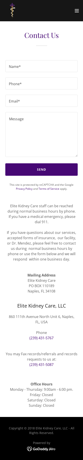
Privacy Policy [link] (24, 189)
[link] (12, 11)
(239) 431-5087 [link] (41, 364)
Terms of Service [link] (49, 189)
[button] (76, 10)
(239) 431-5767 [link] (41, 338)
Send (41, 169)
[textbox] (41, 66)
